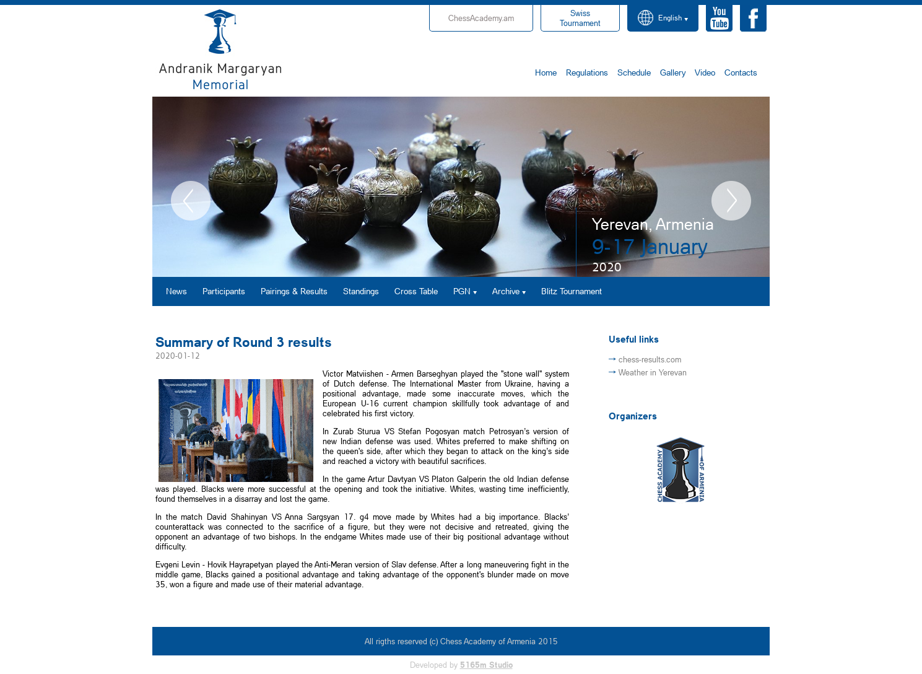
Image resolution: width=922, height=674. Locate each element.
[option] (461, 187)
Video (705, 72)
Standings (361, 291)
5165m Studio (486, 665)
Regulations (587, 72)
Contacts (740, 72)
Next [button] (731, 201)
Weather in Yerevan (653, 372)
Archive (506, 291)
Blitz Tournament (571, 291)
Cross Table (416, 291)
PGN (462, 291)
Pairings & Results (294, 291)
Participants (223, 291)
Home (546, 72)
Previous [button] (191, 201)
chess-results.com (650, 359)
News (176, 291)
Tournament (580, 18)
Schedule (634, 72)
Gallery (672, 72)
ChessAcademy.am (481, 18)
